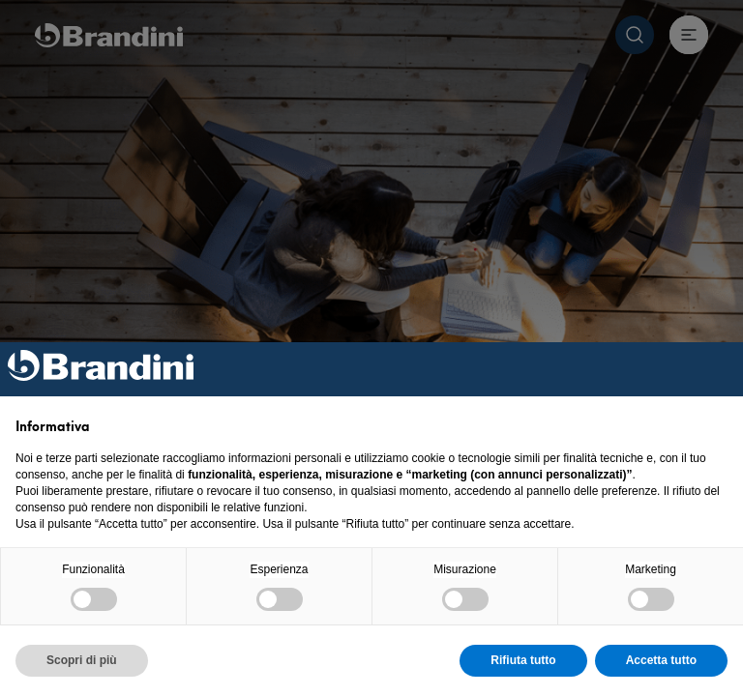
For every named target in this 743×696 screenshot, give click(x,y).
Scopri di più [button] (81, 660)
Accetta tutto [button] (661, 660)
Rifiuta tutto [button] (522, 660)
